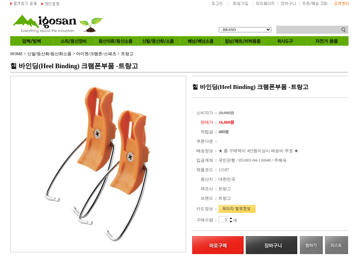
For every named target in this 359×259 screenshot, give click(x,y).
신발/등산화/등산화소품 (49, 53)
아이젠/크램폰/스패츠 (96, 53)
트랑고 (127, 53)
